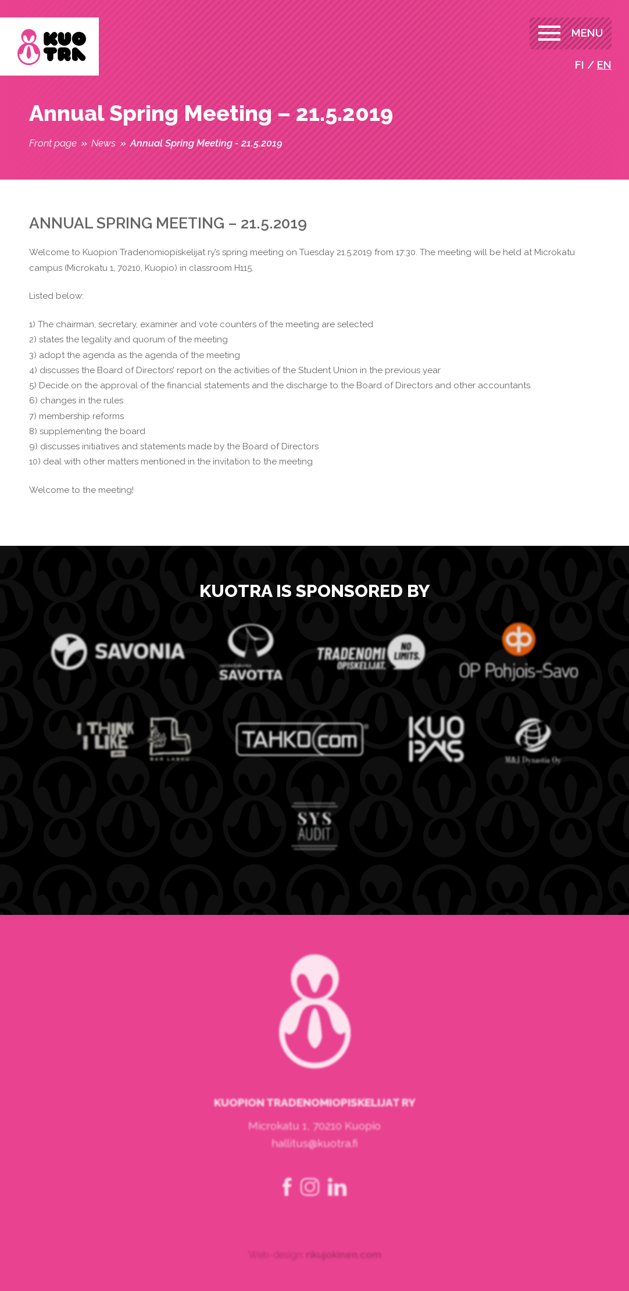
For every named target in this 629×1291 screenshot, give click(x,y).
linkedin (337, 1206)
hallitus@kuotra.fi (314, 1162)
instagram (310, 1206)
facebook (287, 1206)
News (103, 143)
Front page (53, 143)
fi (579, 64)
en (604, 64)
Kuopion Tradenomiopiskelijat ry (51, 47)
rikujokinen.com (343, 1273)
